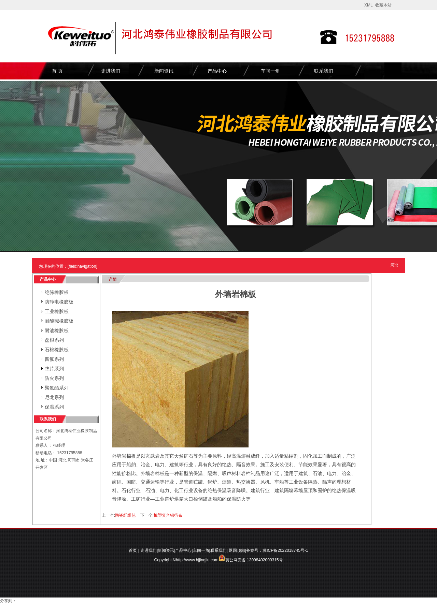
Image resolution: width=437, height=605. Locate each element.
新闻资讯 (163, 71)
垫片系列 (54, 368)
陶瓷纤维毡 (125, 515)
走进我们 (110, 71)
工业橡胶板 (57, 311)
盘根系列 (54, 340)
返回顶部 (237, 550)
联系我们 (323, 71)
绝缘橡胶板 (57, 292)
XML (368, 5)
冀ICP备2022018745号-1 (285, 550)
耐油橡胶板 (57, 330)
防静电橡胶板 (59, 302)
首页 (133, 550)
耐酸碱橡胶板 (59, 321)
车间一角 (270, 71)
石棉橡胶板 (57, 349)
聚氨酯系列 (57, 387)
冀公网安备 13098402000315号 (250, 558)
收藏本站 (383, 5)
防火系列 (54, 378)
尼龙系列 (54, 397)
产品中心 (217, 71)
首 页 (57, 71)
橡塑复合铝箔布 (168, 515)
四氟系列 (54, 359)
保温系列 (54, 407)
